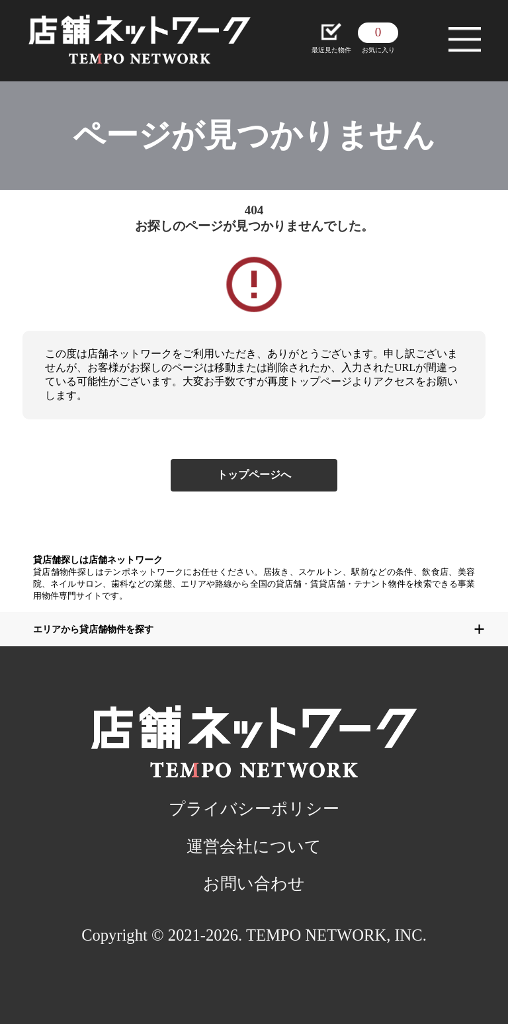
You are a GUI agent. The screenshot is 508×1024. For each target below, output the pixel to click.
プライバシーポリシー (254, 809)
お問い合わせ (254, 883)
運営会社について (254, 846)
